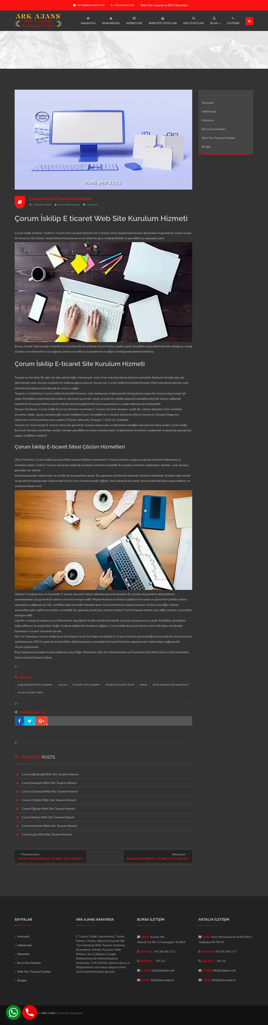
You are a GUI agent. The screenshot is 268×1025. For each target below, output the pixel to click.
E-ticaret (92, 204)
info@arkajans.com (88, 5)
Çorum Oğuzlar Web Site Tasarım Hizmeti (48, 808)
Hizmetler (208, 120)
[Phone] (29, 1012)
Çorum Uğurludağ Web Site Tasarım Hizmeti (50, 774)
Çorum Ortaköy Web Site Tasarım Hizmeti (49, 800)
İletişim (206, 146)
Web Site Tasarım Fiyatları (218, 138)
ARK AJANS (48, 1013)
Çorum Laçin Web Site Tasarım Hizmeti (47, 834)
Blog (18, 652)
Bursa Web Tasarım (69, 204)
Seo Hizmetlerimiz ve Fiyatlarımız (125, 652)
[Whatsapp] (13, 1012)
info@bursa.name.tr (162, 979)
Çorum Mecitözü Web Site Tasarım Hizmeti (49, 825)
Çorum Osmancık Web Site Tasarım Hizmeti (50, 791)
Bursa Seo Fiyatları (213, 129)
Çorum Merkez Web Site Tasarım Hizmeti (48, 817)
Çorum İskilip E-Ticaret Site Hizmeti (60, 198)
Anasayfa (208, 102)
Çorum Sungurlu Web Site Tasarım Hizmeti (49, 783)
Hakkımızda (209, 111)
